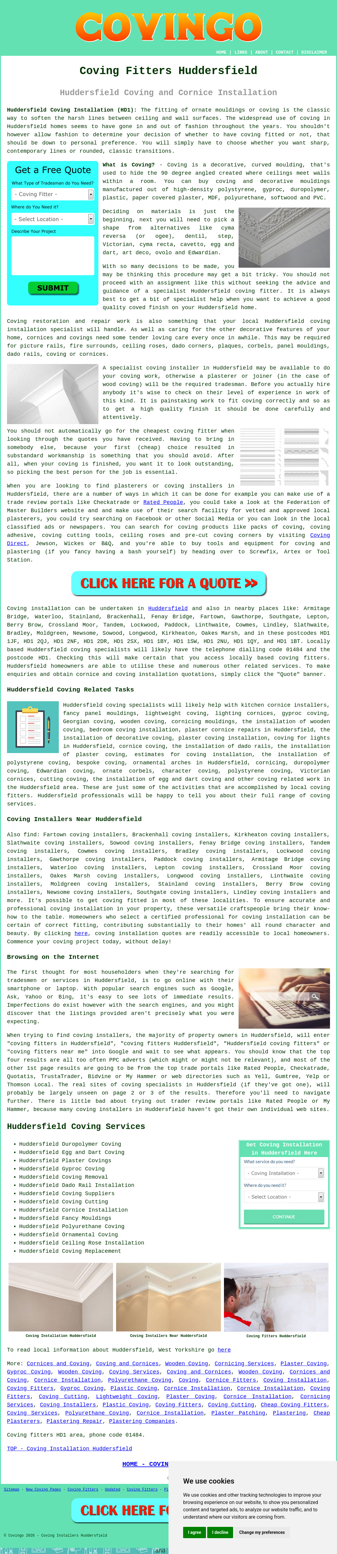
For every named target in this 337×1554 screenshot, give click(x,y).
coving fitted (262, 135)
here (81, 934)
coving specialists (100, 650)
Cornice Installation (67, 1380)
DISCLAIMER (314, 52)
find (30, 835)
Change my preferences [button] (262, 1532)
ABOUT (261, 52)
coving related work (288, 779)
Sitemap (11, 1490)
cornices (93, 354)
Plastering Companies (142, 1421)
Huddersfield (168, 609)
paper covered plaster (166, 198)
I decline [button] (220, 1532)
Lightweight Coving (127, 1397)
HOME (221, 52)
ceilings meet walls (298, 173)
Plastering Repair (75, 1421)
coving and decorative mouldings (273, 181)
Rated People (163, 502)
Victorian (117, 244)
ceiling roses (143, 346)
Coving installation (39, 609)
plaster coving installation (223, 738)
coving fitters (303, 658)
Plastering (289, 1413)
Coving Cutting (63, 1397)
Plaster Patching (238, 1413)
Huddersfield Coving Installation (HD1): (72, 110)
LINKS (240, 52)
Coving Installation (295, 1380)
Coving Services (134, 1372)
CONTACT (285, 52)
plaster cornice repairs (223, 730)
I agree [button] (194, 1532)
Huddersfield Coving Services (76, 1126)
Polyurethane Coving (140, 1380)
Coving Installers (68, 1405)
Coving (189, 1380)
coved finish (148, 308)
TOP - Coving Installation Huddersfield (69, 1449)
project (87, 942)
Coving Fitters (30, 1388)
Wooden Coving (186, 1364)
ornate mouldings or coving (235, 110)
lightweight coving (175, 713)
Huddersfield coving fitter (235, 291)
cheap (149, 448)
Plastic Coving (134, 1388)
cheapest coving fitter (180, 431)
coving (310, 118)
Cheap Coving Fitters (294, 1405)
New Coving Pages (43, 1490)
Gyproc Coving (29, 1372)
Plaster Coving (304, 1364)
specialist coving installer (154, 368)
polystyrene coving (259, 771)
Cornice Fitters (231, 1380)
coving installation (126, 934)
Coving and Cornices (127, 1364)
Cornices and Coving (58, 1364)
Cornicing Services (244, 1364)
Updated (112, 1490)
